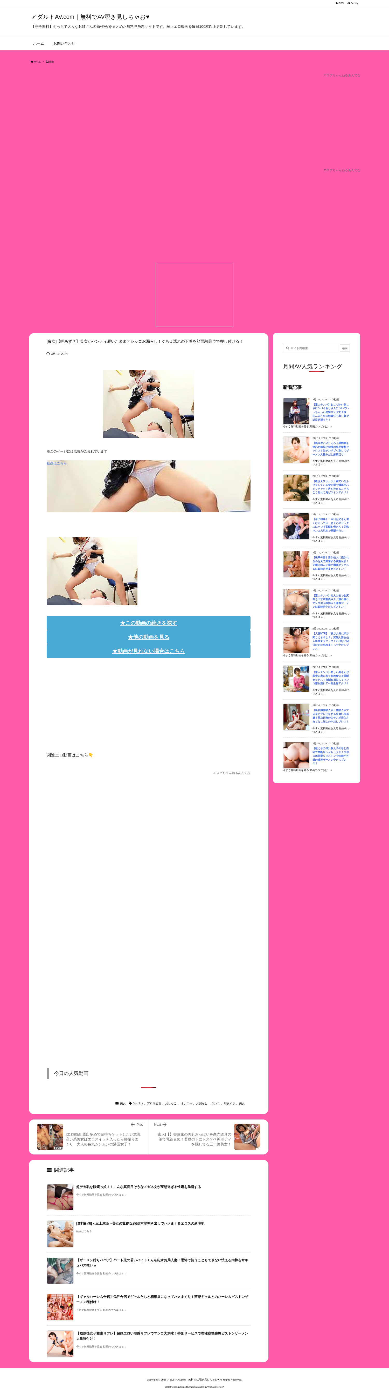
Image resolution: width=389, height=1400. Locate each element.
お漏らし (201, 1103)
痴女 (51, 62)
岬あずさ (229, 1103)
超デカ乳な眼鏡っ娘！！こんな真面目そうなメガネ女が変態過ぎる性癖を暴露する (138, 1187)
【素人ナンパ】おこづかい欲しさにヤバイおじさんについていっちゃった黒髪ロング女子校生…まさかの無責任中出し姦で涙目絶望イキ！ (330, 412)
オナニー (186, 1103)
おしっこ (171, 1103)
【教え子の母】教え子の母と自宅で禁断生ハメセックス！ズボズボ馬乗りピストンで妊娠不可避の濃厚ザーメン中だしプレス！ (330, 756)
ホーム (37, 62)
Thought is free (215, 1387)
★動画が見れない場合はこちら (148, 651)
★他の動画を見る (148, 637)
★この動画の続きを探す (148, 623)
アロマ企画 (154, 1103)
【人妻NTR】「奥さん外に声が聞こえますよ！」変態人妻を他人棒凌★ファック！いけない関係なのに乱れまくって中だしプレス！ (330, 641)
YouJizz (138, 1103)
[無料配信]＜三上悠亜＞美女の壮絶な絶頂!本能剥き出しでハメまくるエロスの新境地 (140, 1223)
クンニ (215, 1103)
